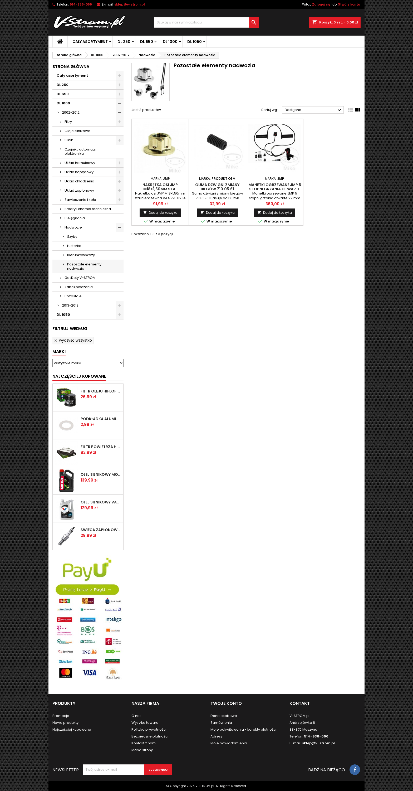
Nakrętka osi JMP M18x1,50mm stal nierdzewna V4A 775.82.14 (160, 189)
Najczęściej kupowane (71, 729)
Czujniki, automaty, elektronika (80, 151)
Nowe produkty (65, 722)
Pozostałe (73, 296)
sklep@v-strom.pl (129, 4)
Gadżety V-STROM (80, 277)
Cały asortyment (90, 41)
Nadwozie (73, 227)
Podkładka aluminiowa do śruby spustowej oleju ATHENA (101, 419)
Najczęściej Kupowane (79, 376)
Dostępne (313, 110)
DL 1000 (170, 41)
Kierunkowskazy (81, 255)
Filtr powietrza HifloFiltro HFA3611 (101, 447)
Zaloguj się (321, 4)
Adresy (216, 736)
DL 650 (146, 41)
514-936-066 (81, 4)
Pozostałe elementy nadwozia (84, 266)
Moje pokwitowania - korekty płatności (243, 729)
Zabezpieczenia (79, 286)
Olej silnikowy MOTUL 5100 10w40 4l (101, 474)
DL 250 (123, 41)
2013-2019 (70, 305)
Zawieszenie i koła (80, 199)
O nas (136, 715)
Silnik (69, 140)
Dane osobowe (223, 715)
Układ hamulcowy (80, 162)
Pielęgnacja (75, 218)
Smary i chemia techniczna (88, 208)
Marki (59, 351)
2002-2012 (71, 112)
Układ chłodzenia (79, 181)
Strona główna (70, 67)
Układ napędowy (79, 171)
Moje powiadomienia (228, 743)
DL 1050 (194, 41)
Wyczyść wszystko (73, 340)
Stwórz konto (349, 4)
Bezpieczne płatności (149, 736)
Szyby (72, 236)
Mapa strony (142, 750)
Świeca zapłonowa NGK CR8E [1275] (101, 530)
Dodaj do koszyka (160, 212)
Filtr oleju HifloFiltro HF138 (101, 391)
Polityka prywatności (148, 729)
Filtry (68, 121)
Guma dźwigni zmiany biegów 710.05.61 (217, 187)
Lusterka (74, 245)
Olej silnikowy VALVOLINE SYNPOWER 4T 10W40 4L (101, 502)
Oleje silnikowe (77, 130)
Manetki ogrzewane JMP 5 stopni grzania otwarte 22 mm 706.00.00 (274, 189)
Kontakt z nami (143, 743)
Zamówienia (221, 722)
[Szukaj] (206, 22)
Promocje (60, 715)
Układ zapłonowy (79, 190)
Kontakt (299, 703)
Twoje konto (226, 703)
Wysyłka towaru (144, 722)
